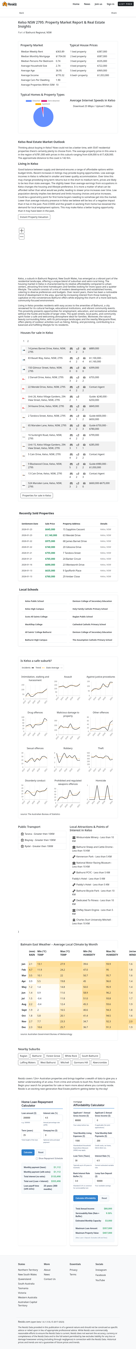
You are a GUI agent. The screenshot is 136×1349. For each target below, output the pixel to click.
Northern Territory (28, 1269)
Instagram (101, 1269)
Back (21, 12)
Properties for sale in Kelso (36, 495)
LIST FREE (125, 4)
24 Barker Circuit (72, 558)
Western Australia (27, 1297)
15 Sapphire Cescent (74, 529)
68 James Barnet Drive (75, 541)
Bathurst (37, 1055)
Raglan (23, 1055)
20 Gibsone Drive (72, 547)
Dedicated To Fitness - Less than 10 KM (93, 902)
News (87, 4)
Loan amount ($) (31, 1118)
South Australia (26, 1283)
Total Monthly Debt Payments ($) (104, 1140)
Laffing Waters (28, 1062)
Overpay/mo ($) (53, 1136)
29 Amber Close (71, 576)
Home (76, 4)
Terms (73, 1274)
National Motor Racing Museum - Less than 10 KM (92, 864)
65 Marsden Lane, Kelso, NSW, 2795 (47, 425)
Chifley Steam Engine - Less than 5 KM (92, 911)
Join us (98, 4)
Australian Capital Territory (27, 1303)
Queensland (24, 1279)
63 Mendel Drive (72, 535)
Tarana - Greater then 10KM (37, 834)
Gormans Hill (81, 1062)
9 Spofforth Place (72, 570)
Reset (40, 1152)
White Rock (71, 1055)
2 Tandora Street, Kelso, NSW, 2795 (47, 415)
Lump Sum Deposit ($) (104, 1179)
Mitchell (65, 1062)
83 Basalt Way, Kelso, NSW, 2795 (45, 358)
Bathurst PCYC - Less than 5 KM (91, 872)
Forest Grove (53, 1055)
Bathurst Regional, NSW (39, 32)
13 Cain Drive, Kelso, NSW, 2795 (45, 473)
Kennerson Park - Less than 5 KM (92, 857)
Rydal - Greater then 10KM (37, 846)
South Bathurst (90, 1055)
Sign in (110, 4)
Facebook (101, 1275)
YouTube (100, 1280)
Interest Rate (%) (104, 1162)
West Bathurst (48, 1062)
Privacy (73, 1269)
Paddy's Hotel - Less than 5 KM (88, 878)
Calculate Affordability (86, 1198)
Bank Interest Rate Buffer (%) (83, 1180)
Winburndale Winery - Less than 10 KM (93, 839)
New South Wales (27, 1274)
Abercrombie (100, 1062)
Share (114, 12)
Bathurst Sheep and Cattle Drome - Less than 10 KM (93, 848)
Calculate (28, 1152)
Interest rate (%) (53, 1119)
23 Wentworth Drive (73, 564)
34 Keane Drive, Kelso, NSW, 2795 (46, 406)
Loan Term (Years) (83, 1162)
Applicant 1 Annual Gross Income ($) (83, 1119)
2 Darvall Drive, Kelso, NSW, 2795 (46, 377)
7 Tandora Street (72, 553)
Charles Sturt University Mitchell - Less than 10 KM (92, 921)
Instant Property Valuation (34, 217)
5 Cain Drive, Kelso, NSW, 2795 (44, 454)
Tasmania (23, 1288)
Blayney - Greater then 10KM (38, 840)
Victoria (22, 1292)
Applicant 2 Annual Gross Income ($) (104, 1120)
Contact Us (50, 1279)
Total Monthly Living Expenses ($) (83, 1142)
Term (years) (31, 1135)
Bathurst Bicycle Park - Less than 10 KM (93, 892)
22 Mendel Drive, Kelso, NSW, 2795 (46, 386)
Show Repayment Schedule (49, 1158)
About (47, 1269)
